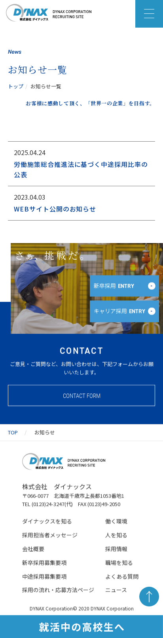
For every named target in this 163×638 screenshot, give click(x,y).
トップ (15, 86)
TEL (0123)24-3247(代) (47, 505)
